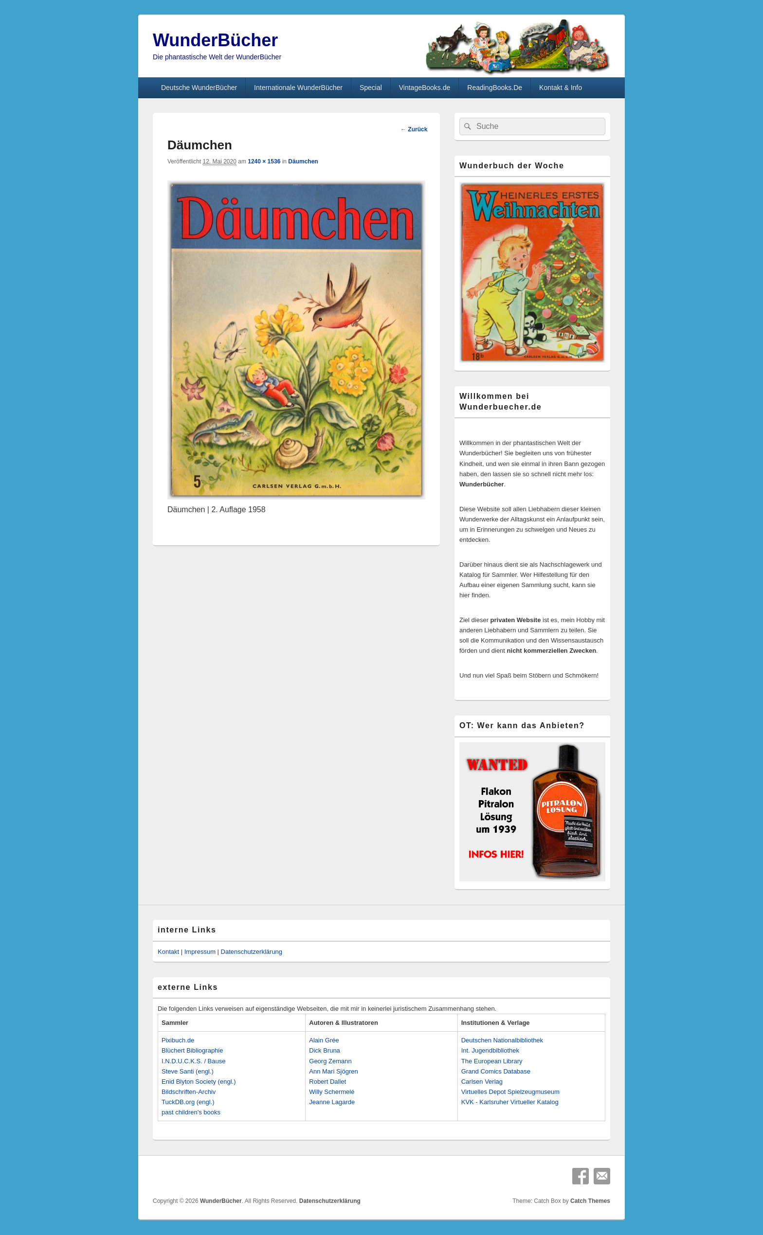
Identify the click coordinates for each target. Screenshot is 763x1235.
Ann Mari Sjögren (333, 1071)
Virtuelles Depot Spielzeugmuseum (510, 1091)
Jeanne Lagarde (332, 1102)
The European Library (492, 1061)
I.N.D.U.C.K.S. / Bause (194, 1061)
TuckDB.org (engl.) (188, 1102)
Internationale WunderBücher (298, 87)
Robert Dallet (327, 1081)
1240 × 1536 (264, 161)
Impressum (200, 951)
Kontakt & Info (560, 87)
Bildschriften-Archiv (189, 1091)
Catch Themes (590, 1201)
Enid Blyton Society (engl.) (199, 1081)
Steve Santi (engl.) (188, 1071)
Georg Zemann (330, 1061)
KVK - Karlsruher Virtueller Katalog (510, 1102)
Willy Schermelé (331, 1091)
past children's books (191, 1112)
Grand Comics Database (495, 1071)
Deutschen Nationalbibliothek (502, 1040)
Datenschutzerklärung (251, 951)
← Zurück (413, 129)
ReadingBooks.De (494, 87)
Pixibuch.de (178, 1040)
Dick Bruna (324, 1050)
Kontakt (168, 951)
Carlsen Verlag (482, 1081)
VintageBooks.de (425, 87)
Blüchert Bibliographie (192, 1050)
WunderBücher (215, 40)
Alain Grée (324, 1040)
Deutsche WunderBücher (199, 87)
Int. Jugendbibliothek (490, 1050)
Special (371, 87)
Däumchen (303, 161)
